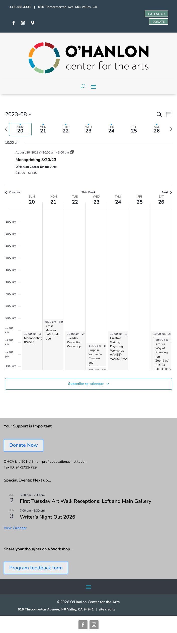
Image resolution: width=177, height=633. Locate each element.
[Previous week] (6, 129)
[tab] (20, 129)
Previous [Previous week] (13, 192)
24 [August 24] (118, 202)
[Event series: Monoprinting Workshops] (72, 152)
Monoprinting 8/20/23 (36, 160)
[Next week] (171, 129)
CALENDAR (156, 14)
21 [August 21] (53, 202)
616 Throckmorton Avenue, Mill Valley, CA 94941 (56, 609)
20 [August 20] (32, 202)
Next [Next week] (167, 192)
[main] (88, 256)
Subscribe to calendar (86, 383)
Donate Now (23, 445)
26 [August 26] (161, 202)
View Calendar (15, 528)
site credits (107, 609)
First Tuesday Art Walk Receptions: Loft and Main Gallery (85, 501)
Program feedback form (36, 567)
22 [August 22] (75, 202)
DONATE (158, 22)
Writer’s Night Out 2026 (47, 517)
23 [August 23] (97, 202)
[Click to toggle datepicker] (18, 114)
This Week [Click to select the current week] (88, 192)
